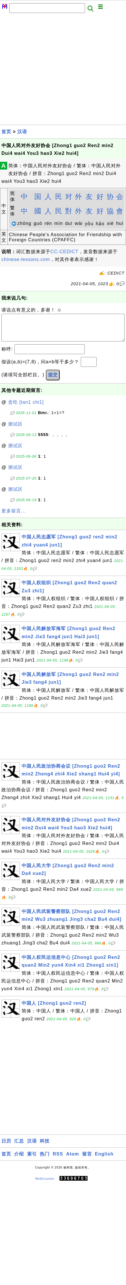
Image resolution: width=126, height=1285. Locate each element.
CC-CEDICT (64, 251)
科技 (45, 1146)
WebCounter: (45, 1184)
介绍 (19, 1159)
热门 (45, 1159)
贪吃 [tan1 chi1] (26, 407)
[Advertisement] (54, 70)
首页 (6, 131)
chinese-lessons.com (25, 259)
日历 (6, 1146)
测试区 (15, 429)
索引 (32, 1159)
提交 (52, 380)
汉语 (22, 131)
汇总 (19, 1146)
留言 (87, 1159)
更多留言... (13, 516)
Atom (72, 1159)
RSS (58, 1159)
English (104, 1159)
